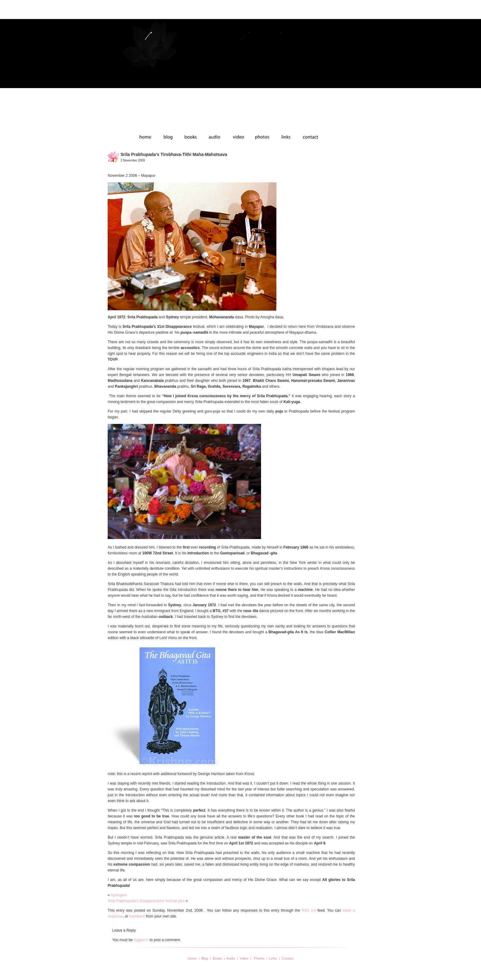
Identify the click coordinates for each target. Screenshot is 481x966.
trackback (137, 916)
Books (217, 958)
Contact (287, 958)
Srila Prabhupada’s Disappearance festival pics (146, 901)
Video (244, 958)
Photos (259, 958)
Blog (204, 958)
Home (192, 958)
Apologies (118, 895)
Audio (230, 958)
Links (273, 958)
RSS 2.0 (309, 910)
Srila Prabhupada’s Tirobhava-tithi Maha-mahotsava (174, 154)
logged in (141, 940)
